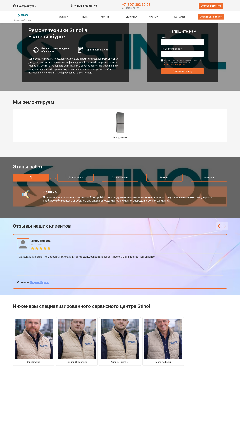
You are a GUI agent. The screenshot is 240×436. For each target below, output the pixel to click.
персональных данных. (175, 65)
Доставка (131, 17)
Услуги (62, 17)
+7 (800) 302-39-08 (136, 4)
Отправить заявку (182, 71)
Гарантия (105, 17)
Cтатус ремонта (210, 5)
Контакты (179, 17)
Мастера (153, 17)
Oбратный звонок (211, 16)
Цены (85, 17)
